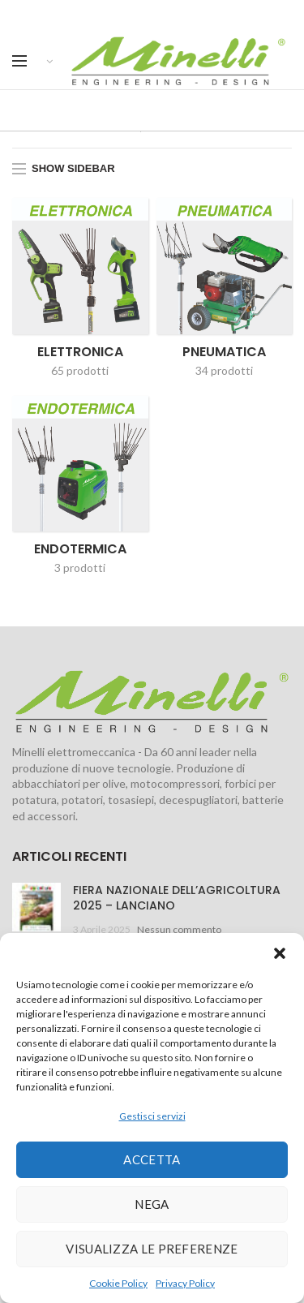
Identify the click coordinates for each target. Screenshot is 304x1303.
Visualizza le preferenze (152, 1248)
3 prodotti (79, 567)
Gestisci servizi (152, 1116)
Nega (152, 1204)
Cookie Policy (118, 1283)
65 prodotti (80, 369)
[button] (280, 953)
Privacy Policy (185, 1283)
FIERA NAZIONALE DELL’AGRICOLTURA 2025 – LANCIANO (176, 897)
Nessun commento (179, 929)
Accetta (151, 1159)
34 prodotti (224, 369)
